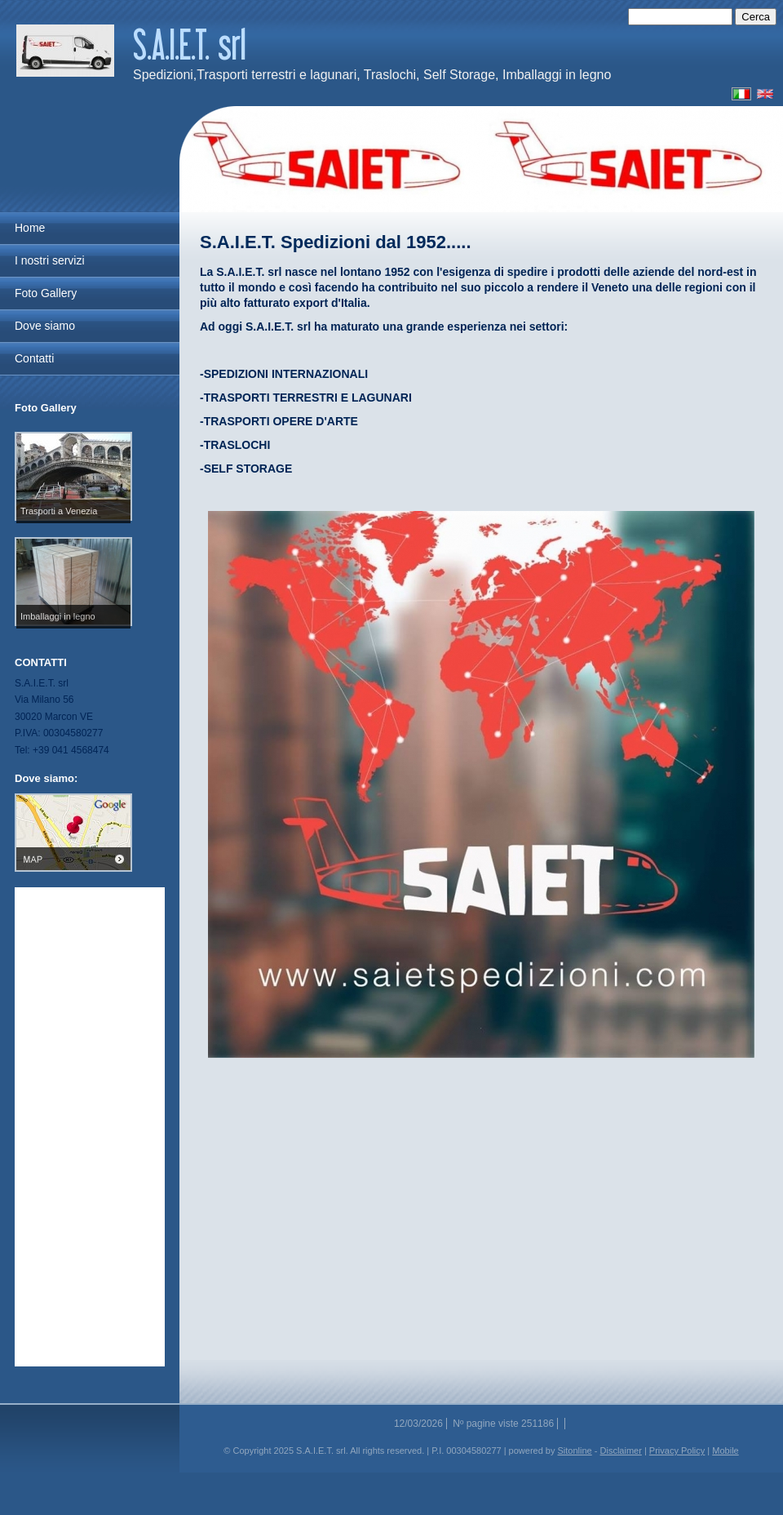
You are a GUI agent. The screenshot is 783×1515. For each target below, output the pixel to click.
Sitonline (575, 1450)
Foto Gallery (46, 293)
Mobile (725, 1450)
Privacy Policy (677, 1450)
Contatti (34, 358)
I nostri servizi (50, 260)
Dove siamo (45, 325)
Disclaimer (621, 1450)
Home (30, 227)
